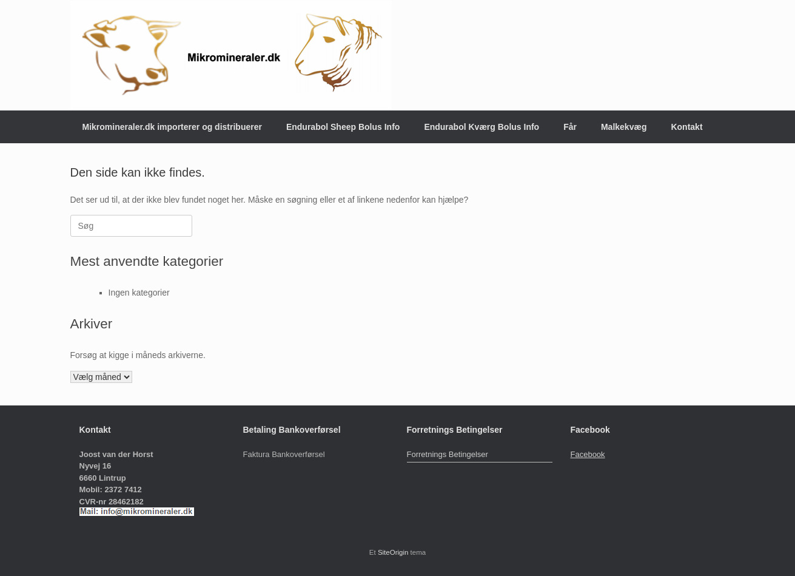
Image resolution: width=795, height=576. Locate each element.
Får (570, 127)
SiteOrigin (393, 552)
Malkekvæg (623, 127)
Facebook (588, 454)
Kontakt (686, 127)
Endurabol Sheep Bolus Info (343, 127)
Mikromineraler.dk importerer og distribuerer (172, 127)
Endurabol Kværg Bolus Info (481, 127)
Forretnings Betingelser (447, 454)
